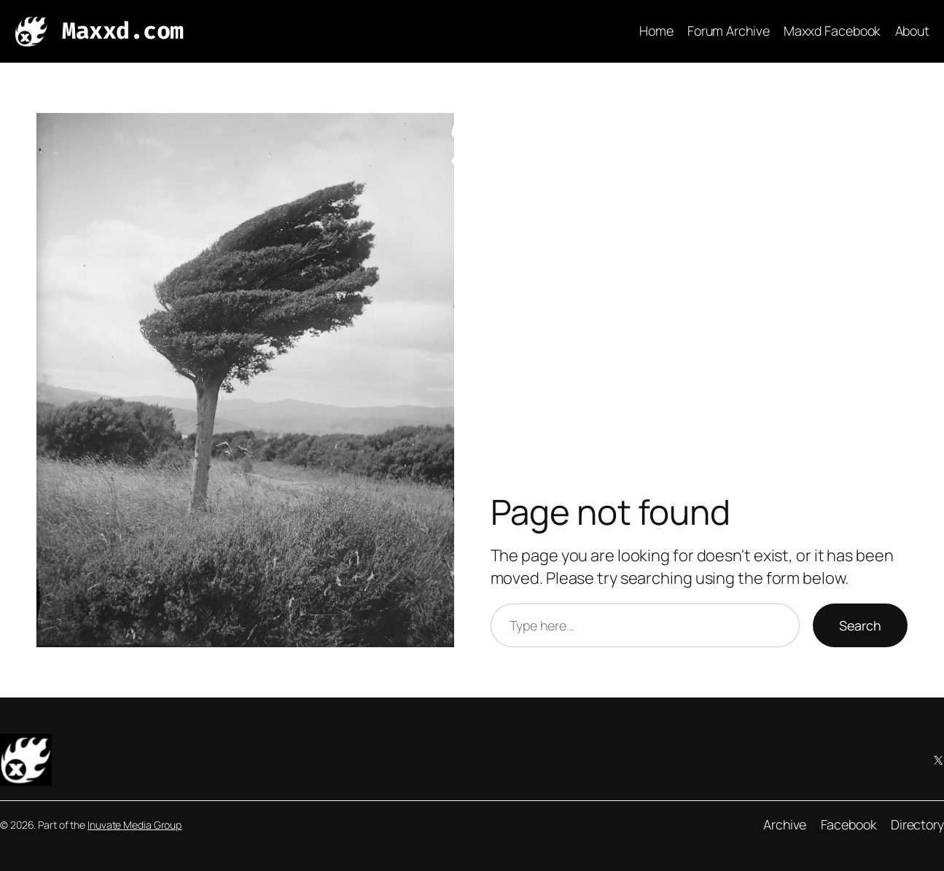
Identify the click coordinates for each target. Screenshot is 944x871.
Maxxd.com (123, 30)
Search (860, 625)
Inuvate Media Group (134, 825)
